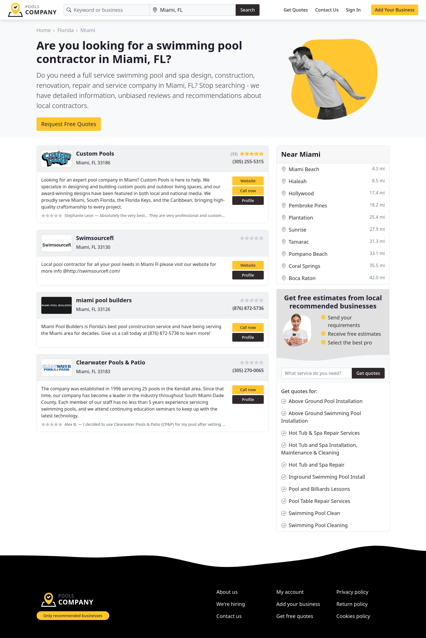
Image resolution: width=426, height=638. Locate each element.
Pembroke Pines (333, 205)
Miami (87, 30)
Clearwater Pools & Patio (110, 362)
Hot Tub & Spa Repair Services (320, 433)
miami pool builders (104, 300)
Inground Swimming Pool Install (323, 477)
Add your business (298, 604)
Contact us (229, 616)
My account (290, 591)
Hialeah (333, 181)
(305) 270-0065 (248, 370)
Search (247, 10)
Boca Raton (333, 278)
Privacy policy (352, 591)
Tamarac (333, 242)
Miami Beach (333, 169)
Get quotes (368, 373)
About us (227, 591)
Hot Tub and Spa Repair (312, 465)
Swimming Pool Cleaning (314, 525)
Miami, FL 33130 (93, 247)
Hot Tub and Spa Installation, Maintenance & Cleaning (319, 448)
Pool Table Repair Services (315, 501)
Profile (248, 200)
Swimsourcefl (95, 238)
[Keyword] (107, 10)
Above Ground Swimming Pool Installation (321, 416)
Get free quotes (294, 616)
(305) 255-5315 (248, 161)
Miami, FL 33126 (93, 309)
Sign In (353, 10)
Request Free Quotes (68, 124)
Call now (248, 190)
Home (44, 30)
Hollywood (333, 193)
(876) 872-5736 (248, 308)
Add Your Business (394, 10)
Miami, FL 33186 (93, 163)
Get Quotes (295, 10)
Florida (65, 30)
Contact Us (327, 10)
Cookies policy (353, 616)
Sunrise (333, 230)
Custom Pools (95, 153)
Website (248, 180)
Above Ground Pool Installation (322, 401)
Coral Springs (333, 266)
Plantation (333, 217)
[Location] (192, 10)
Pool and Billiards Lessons (315, 489)
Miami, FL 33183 (93, 371)
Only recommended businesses (73, 615)
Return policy (352, 604)
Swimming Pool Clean (310, 513)
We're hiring (231, 604)
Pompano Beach (333, 254)
